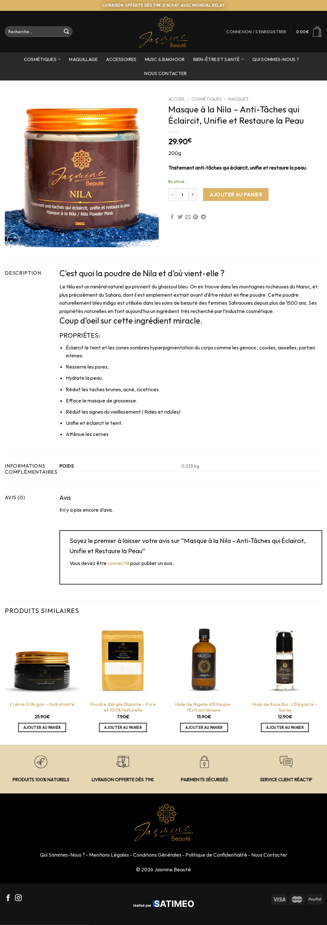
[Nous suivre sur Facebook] (8, 898)
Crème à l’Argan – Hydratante (42, 704)
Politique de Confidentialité (216, 855)
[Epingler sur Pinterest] (195, 217)
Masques (238, 99)
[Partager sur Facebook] (172, 217)
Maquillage (83, 59)
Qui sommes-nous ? (275, 59)
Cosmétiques (42, 59)
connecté (118, 563)
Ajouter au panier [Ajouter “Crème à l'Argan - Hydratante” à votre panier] (42, 727)
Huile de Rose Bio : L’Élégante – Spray (284, 707)
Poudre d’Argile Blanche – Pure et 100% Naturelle (123, 707)
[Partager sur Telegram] (203, 217)
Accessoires (121, 59)
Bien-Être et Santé (218, 59)
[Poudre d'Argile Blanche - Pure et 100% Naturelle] (123, 660)
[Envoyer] (66, 31)
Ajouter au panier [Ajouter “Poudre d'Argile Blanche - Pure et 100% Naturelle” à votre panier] (123, 727)
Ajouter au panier (235, 194)
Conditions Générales (157, 855)
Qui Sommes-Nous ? (62, 855)
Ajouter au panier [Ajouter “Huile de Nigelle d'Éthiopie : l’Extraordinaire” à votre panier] (204, 727)
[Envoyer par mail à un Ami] (187, 217)
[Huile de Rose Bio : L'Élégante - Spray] (284, 660)
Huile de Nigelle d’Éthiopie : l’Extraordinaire (203, 707)
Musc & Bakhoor (165, 59)
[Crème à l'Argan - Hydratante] (42, 660)
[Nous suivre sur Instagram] (18, 898)
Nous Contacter (165, 73)
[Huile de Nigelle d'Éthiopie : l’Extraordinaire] (204, 660)
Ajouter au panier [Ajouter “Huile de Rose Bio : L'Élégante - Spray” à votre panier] (285, 727)
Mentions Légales (109, 855)
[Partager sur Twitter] (180, 217)
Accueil (176, 99)
